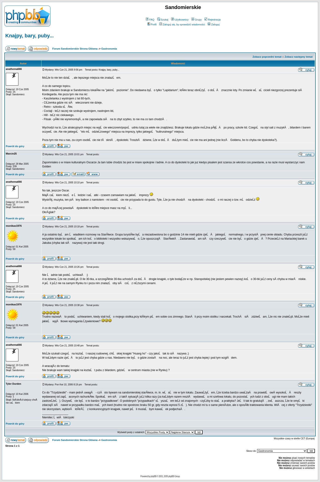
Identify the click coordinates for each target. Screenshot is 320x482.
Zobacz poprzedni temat (267, 56)
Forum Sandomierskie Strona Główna (74, 48)
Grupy (196, 19)
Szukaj (162, 19)
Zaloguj (213, 24)
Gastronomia (109, 48)
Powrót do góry (15, 146)
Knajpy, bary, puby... (29, 36)
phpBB (153, 476)
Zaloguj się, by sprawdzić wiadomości (182, 24)
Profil (152, 24)
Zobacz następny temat (299, 56)
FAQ (150, 19)
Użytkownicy (180, 19)
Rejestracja (212, 19)
